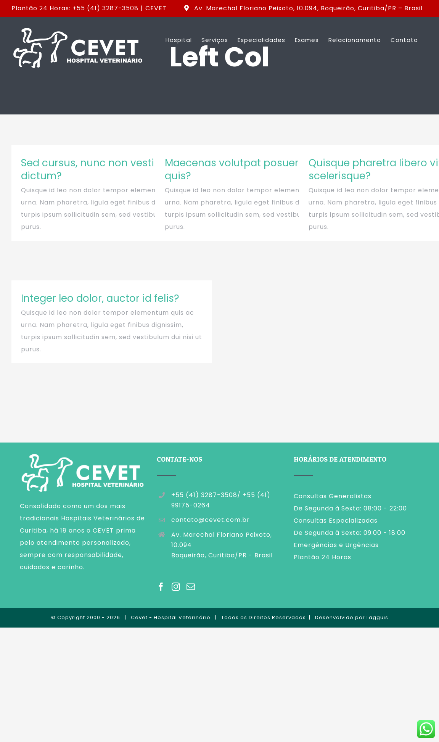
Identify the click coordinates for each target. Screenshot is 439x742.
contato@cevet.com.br (210, 519)
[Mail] (191, 587)
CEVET (156, 8)
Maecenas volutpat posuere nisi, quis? (245, 169)
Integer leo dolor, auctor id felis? (100, 298)
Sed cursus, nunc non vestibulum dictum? (103, 169)
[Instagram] (176, 587)
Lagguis (377, 617)
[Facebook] (161, 587)
